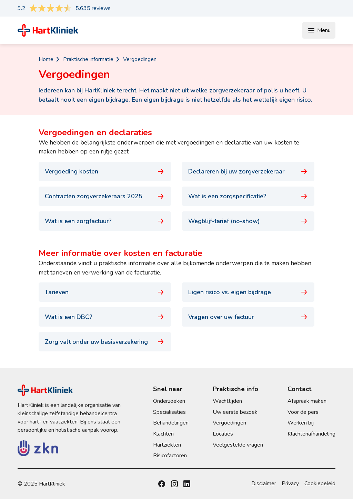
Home (46, 59)
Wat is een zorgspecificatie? (248, 196)
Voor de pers (303, 412)
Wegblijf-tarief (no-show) (248, 221)
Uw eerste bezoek (235, 412)
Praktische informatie (88, 59)
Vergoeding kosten (105, 171)
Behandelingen (171, 423)
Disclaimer (263, 483)
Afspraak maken (307, 401)
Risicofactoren (170, 455)
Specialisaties (169, 412)
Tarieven (105, 292)
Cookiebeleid (319, 483)
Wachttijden (227, 401)
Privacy (290, 483)
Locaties (223, 434)
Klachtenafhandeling (311, 434)
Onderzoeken (169, 401)
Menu (319, 30)
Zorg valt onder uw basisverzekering (105, 342)
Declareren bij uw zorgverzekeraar (248, 171)
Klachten (163, 434)
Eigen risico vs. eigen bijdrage (248, 292)
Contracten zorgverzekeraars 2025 (105, 196)
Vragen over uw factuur (248, 317)
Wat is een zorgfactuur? (105, 221)
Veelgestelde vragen (238, 445)
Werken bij (301, 423)
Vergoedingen (140, 59)
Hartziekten (167, 445)
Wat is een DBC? (105, 317)
